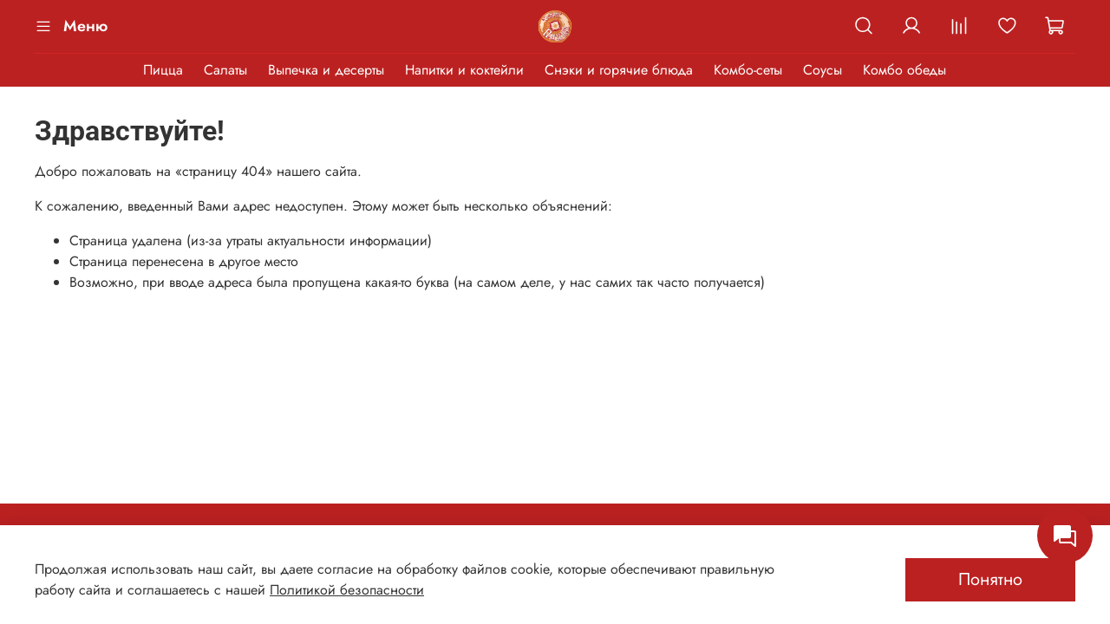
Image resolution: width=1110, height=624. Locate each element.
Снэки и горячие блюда (619, 70)
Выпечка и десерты (326, 70)
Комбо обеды (904, 70)
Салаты (225, 70)
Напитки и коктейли (464, 70)
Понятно (990, 579)
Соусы (822, 70)
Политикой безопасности (347, 590)
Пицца (163, 70)
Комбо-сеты (748, 70)
